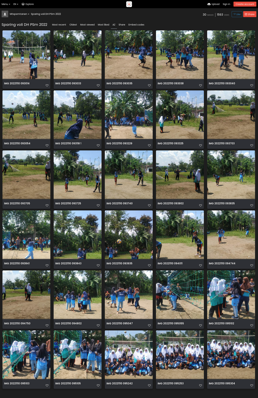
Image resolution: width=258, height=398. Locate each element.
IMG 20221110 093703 (221, 145)
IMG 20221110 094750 (16, 328)
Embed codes (136, 24)
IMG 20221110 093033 (67, 84)
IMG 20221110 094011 (170, 267)
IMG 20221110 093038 (170, 84)
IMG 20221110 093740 (119, 206)
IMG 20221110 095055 (170, 328)
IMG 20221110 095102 (221, 328)
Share (122, 24)
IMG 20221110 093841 (16, 267)
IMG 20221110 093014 (16, 84)
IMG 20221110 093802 (170, 206)
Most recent (59, 24)
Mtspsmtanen (19, 14)
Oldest (73, 24)
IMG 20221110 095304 (221, 389)
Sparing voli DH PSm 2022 (46, 14)
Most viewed (87, 24)
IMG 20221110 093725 (67, 206)
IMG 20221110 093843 (67, 267)
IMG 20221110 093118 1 (67, 145)
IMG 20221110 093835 (221, 206)
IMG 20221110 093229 (118, 145)
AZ (114, 24)
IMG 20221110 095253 (170, 389)
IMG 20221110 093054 (16, 145)
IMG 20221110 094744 (221, 267)
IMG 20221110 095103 (16, 389)
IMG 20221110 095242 (119, 389)
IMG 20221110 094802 (68, 328)
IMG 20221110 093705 (16, 206)
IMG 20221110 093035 (119, 84)
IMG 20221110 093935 (118, 267)
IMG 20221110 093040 (221, 84)
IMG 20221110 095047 (119, 328)
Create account (245, 4)
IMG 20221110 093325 (170, 145)
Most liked (103, 24)
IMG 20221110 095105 (67, 389)
